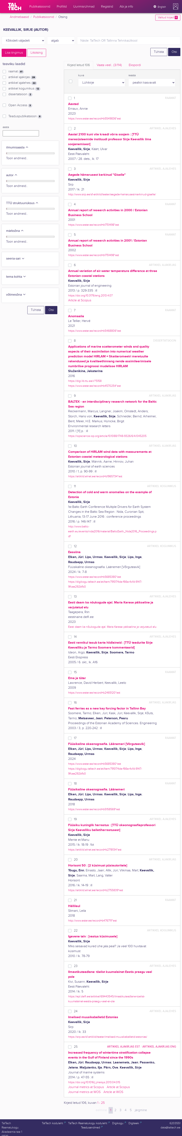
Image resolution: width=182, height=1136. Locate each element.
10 (75, 446)
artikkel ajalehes (22, 83)
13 (75, 597)
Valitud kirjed (168, 17)
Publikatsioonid (43, 17)
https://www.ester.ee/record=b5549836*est (94, 118)
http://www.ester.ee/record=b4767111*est (92, 920)
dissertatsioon (20, 94)
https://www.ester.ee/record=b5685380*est (94, 577)
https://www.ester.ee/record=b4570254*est (94, 386)
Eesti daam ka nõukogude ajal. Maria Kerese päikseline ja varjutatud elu (112, 627)
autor (12, 175)
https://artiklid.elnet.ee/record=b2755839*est (95, 890)
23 (76, 966)
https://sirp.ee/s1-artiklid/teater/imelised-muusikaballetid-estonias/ (107, 1037)
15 (75, 672)
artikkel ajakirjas (22, 77)
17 (75, 738)
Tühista (159, 52)
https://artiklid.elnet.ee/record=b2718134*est (94, 849)
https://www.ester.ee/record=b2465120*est (94, 692)
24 (76, 1011)
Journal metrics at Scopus (86, 1087)
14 (75, 637)
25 (76, 1047)
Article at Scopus (79, 300)
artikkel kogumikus (24, 89)
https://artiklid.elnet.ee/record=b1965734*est (95, 476)
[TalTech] (14, 6)
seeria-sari (15, 259)
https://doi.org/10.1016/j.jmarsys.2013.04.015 (94, 1082)
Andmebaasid (19, 17)
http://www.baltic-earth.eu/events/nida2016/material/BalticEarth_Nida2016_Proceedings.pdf (112, 531)
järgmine (141, 1110)
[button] (175, 6)
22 (76, 931)
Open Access (20, 105)
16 (75, 703)
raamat (16, 72)
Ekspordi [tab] (135, 65)
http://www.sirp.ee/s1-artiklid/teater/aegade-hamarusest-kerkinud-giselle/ (112, 194)
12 (75, 546)
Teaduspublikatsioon (25, 116)
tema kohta (16, 277)
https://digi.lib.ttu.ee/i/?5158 (85, 381)
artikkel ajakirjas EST (123, 1046)
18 (75, 784)
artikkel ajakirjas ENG (159, 1046)
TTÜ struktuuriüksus (22, 203)
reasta (132, 75)
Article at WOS (113, 1092)
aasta (6, 127)
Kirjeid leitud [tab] (78, 65)
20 (76, 860)
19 (75, 819)
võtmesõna (16, 295)
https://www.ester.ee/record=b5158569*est (94, 809)
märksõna (15, 231)
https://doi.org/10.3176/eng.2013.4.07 (90, 295)
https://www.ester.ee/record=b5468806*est (94, 331)
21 (75, 900)
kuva (81, 75)
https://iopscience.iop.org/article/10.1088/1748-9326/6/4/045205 (107, 436)
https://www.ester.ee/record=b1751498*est (93, 225)
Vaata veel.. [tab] (109, 65)
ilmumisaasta (17, 147)
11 (75, 486)
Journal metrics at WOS (84, 1092)
